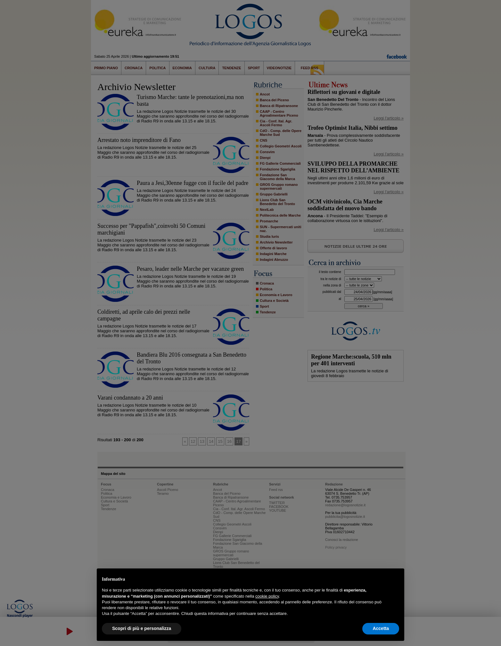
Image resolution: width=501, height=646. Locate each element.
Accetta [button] (381, 628)
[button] (396, 579)
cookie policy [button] (267, 596)
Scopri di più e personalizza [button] (141, 628)
